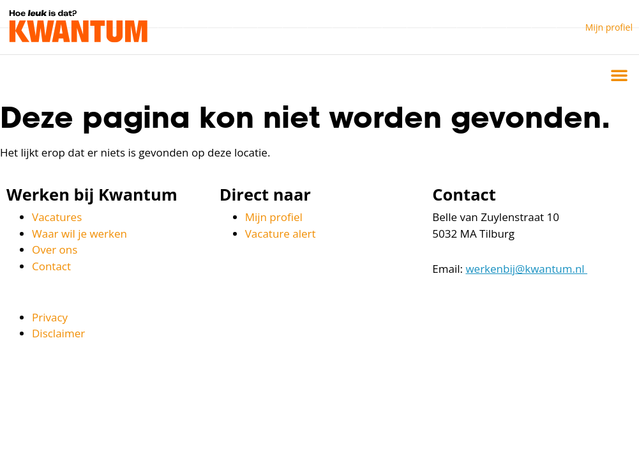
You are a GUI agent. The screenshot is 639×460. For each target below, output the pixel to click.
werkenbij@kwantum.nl (526, 268)
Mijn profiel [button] (609, 27)
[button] (619, 74)
